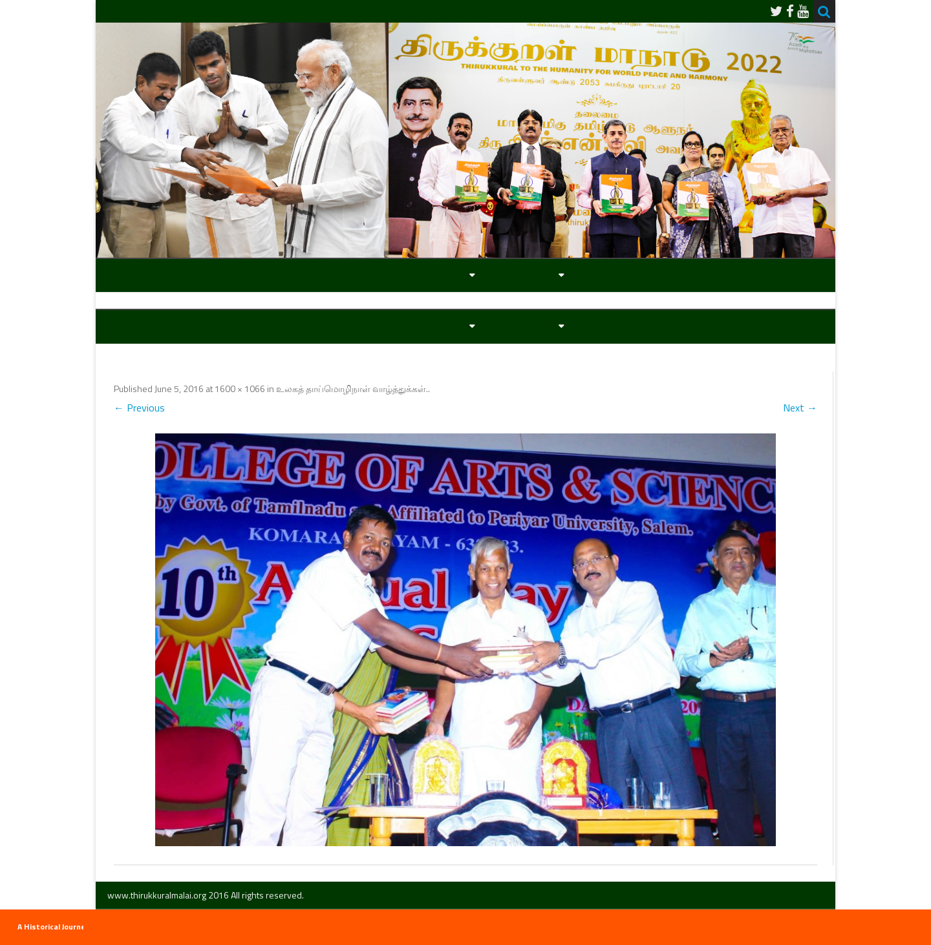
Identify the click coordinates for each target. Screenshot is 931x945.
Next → (800, 407)
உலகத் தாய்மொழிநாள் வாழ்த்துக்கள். (352, 388)
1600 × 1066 (240, 388)
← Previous (139, 407)
